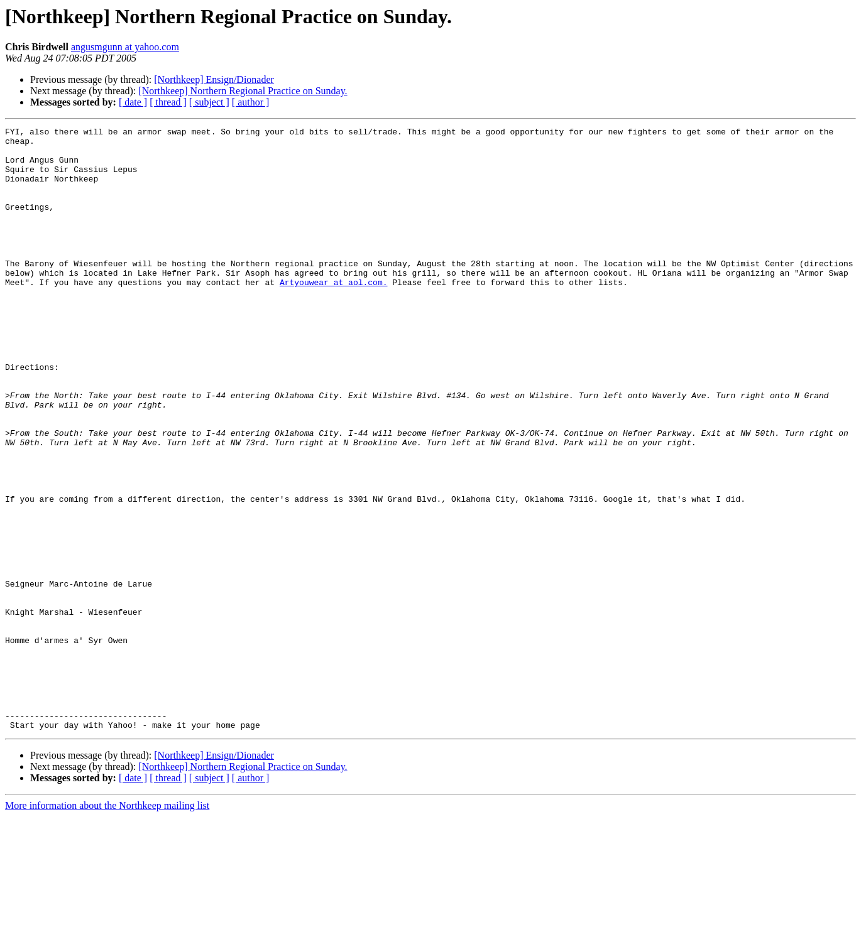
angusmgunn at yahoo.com (125, 46)
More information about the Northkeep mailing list (107, 926)
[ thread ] (168, 102)
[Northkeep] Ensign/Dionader (214, 79)
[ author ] (251, 102)
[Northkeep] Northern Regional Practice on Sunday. (242, 90)
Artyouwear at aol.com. (334, 314)
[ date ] (133, 102)
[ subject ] (209, 102)
